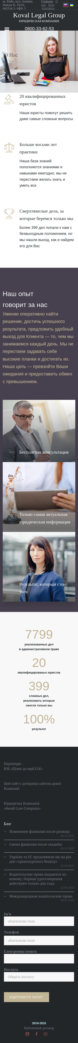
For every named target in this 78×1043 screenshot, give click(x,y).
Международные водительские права (41, 896)
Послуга (39, 974)
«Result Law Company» (22, 808)
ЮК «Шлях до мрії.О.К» (23, 768)
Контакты (48, 8)
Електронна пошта (39, 956)
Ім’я (39, 919)
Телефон (11, 932)
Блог (51, 5)
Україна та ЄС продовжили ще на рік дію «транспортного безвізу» (40, 859)
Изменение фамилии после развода (39, 831)
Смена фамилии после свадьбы (35, 844)
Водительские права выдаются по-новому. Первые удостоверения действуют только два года (38, 879)
